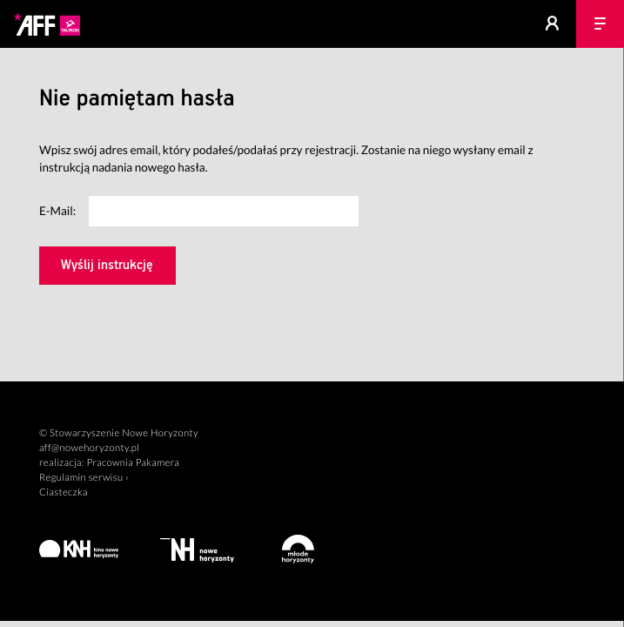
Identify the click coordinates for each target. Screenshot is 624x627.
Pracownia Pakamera (132, 463)
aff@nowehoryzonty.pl (89, 448)
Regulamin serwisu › (84, 477)
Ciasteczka (63, 492)
